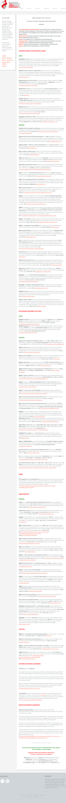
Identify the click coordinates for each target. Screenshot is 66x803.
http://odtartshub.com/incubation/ (28, 296)
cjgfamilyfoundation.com (24, 77)
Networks (46, 8)
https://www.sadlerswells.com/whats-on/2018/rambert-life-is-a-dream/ (33, 459)
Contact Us (4, 66)
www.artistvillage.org (42, 306)
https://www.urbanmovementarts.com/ (49, 121)
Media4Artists (36, 797)
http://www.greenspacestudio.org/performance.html (29, 113)
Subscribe (4, 55)
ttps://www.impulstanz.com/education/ (46, 513)
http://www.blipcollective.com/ (55, 141)
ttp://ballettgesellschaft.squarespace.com (50, 649)
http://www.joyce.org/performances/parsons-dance (29, 324)
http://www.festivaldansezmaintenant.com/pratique (29, 543)
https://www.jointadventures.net (25, 566)
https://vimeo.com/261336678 (33, 453)
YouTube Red (43, 695)
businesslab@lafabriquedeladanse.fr (29, 535)
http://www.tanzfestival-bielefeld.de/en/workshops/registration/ (34, 393)
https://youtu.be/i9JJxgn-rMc (39, 416)
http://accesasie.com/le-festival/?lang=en (32, 352)
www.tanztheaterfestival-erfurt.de (28, 658)
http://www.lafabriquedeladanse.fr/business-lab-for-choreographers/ (35, 532)
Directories (63, 8)
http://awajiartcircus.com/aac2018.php (43, 271)
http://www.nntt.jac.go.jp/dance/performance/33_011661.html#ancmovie (33, 429)
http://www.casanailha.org (34, 154)
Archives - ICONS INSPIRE (7, 58)
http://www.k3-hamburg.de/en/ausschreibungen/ (36, 204)
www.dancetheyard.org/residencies (26, 67)
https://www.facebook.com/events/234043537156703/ (30, 533)
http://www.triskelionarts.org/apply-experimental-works (30, 103)
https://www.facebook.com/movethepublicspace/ (28, 281)
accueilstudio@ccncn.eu (41, 184)
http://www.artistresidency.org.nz (41, 288)
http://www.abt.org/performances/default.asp (28, 332)
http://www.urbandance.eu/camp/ (35, 591)
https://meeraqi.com (23, 522)
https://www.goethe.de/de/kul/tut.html (29, 215)
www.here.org (26, 95)
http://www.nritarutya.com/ (30, 237)
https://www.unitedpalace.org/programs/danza (28, 85)
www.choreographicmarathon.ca (53, 161)
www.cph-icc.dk (49, 635)
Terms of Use (43, 795)
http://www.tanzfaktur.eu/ (24, 583)
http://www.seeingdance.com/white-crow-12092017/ (29, 688)
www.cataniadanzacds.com (55, 602)
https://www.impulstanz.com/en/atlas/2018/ (55, 344)
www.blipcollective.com (32, 148)
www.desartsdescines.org (24, 642)
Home (21, 8)
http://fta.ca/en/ (57, 359)
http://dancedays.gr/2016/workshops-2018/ (50, 408)
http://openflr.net (22, 256)
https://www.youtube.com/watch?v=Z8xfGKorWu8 (31, 700)
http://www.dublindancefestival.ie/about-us (50, 421)
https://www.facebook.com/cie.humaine (43, 176)
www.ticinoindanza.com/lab (24, 624)
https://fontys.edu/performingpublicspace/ (30, 614)
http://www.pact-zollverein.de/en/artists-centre (47, 222)
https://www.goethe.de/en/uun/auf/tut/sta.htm (46, 215)
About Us (29, 8)
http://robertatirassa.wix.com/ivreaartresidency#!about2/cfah (31, 248)
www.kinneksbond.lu (25, 438)
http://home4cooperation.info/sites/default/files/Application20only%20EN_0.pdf (35, 169)
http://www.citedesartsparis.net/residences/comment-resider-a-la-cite (38, 192)
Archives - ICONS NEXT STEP (7, 60)
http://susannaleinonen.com (45, 365)
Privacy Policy (37, 795)
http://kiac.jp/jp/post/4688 (56, 265)
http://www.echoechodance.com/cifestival (47, 596)
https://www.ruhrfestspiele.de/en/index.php (28, 387)
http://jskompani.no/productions (25, 446)
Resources (37, 8)
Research (55, 8)
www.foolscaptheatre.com (30, 551)
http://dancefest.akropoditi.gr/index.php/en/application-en (31, 400)
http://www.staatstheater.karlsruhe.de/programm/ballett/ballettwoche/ (33, 378)
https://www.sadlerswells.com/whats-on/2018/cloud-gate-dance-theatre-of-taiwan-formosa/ (37, 467)
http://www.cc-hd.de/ (55, 227)
